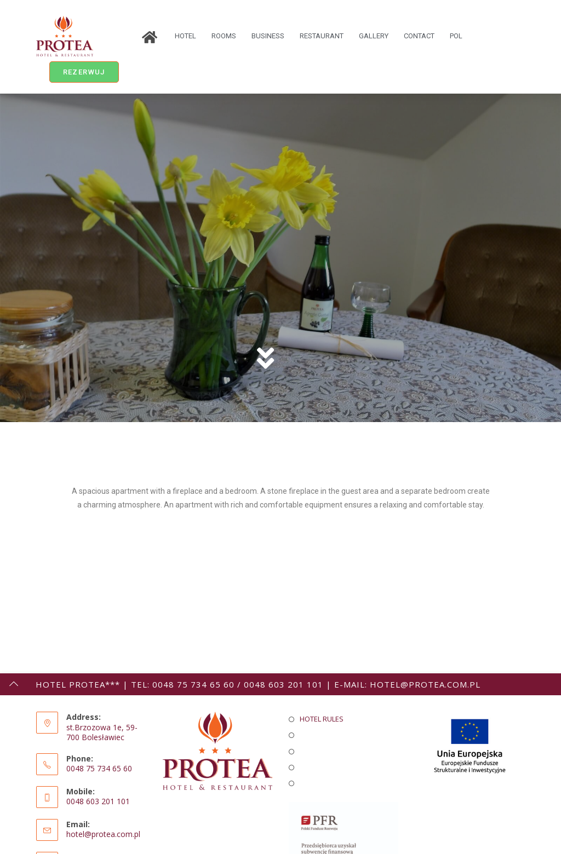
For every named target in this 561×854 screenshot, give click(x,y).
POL (456, 36)
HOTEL (185, 36)
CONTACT (419, 36)
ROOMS (223, 36)
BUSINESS (267, 36)
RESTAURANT (322, 36)
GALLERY (373, 36)
